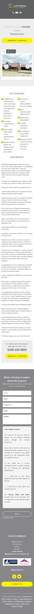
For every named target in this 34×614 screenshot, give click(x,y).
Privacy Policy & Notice (9, 599)
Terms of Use (27, 597)
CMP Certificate (7, 601)
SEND (17, 514)
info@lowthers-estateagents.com (17, 554)
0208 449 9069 (17, 350)
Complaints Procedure (12, 604)
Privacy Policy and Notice (19, 494)
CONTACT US (17, 584)
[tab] (3, 51)
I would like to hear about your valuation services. (17, 488)
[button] (6, 66)
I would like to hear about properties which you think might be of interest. (17, 478)
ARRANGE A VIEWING (17, 40)
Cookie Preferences (25, 599)
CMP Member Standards (22, 601)
